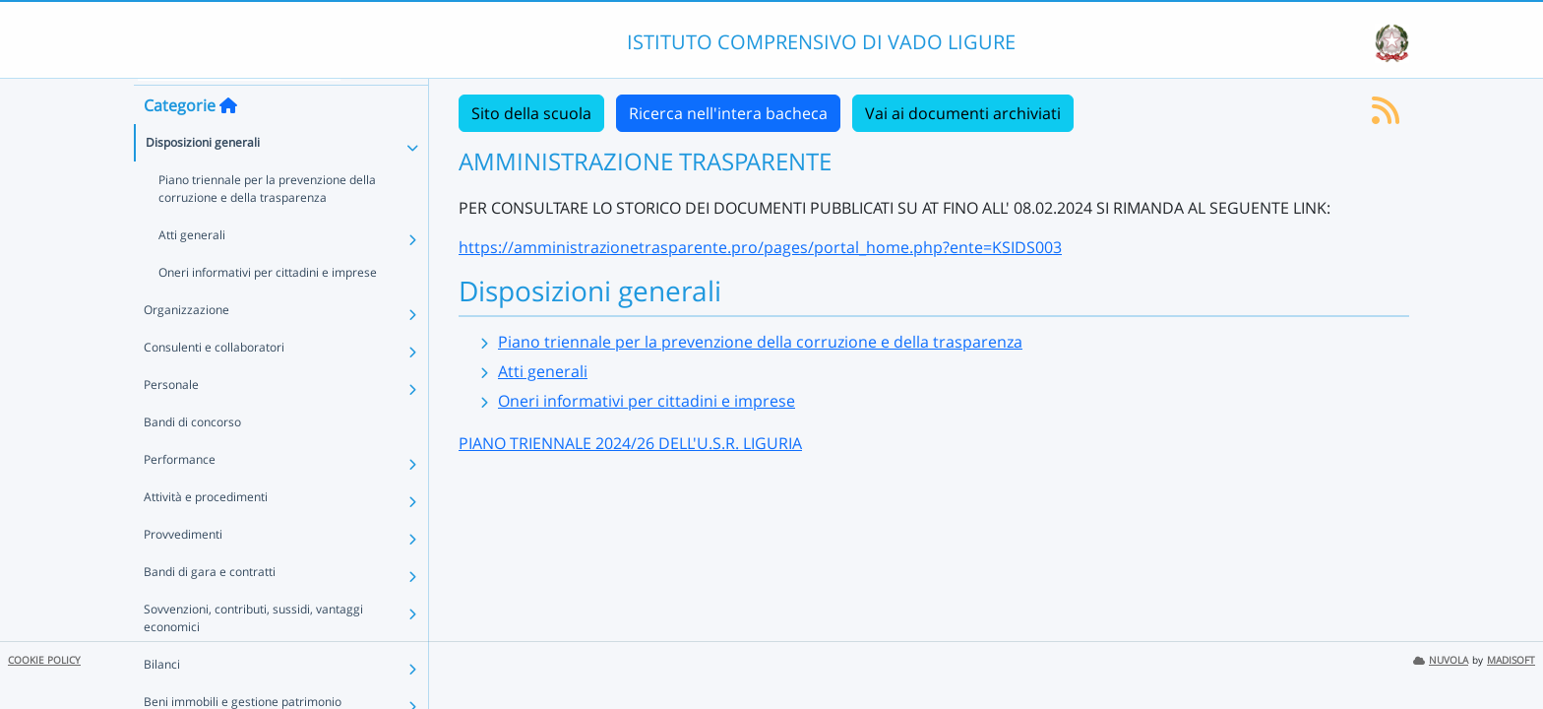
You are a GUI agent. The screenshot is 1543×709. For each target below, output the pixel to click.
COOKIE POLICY (44, 660)
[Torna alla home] (228, 139)
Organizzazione (186, 343)
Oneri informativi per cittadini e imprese (267, 305)
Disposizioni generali (203, 175)
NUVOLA (1440, 660)
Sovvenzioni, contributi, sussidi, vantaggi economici (253, 651)
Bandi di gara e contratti (210, 605)
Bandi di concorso (192, 455)
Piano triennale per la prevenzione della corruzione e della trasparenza (267, 222)
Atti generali (191, 268)
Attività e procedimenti (206, 530)
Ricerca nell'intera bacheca (728, 113)
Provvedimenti (183, 567)
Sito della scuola (531, 113)
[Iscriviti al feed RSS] (1385, 116)
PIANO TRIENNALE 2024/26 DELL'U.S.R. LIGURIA (630, 443)
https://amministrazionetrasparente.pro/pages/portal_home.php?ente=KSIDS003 (760, 247)
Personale (171, 418)
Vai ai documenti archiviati (963, 113)
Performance (180, 492)
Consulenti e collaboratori (214, 380)
